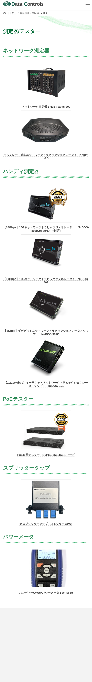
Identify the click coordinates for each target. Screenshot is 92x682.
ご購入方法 (9, 611)
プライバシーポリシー (15, 626)
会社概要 (8, 619)
